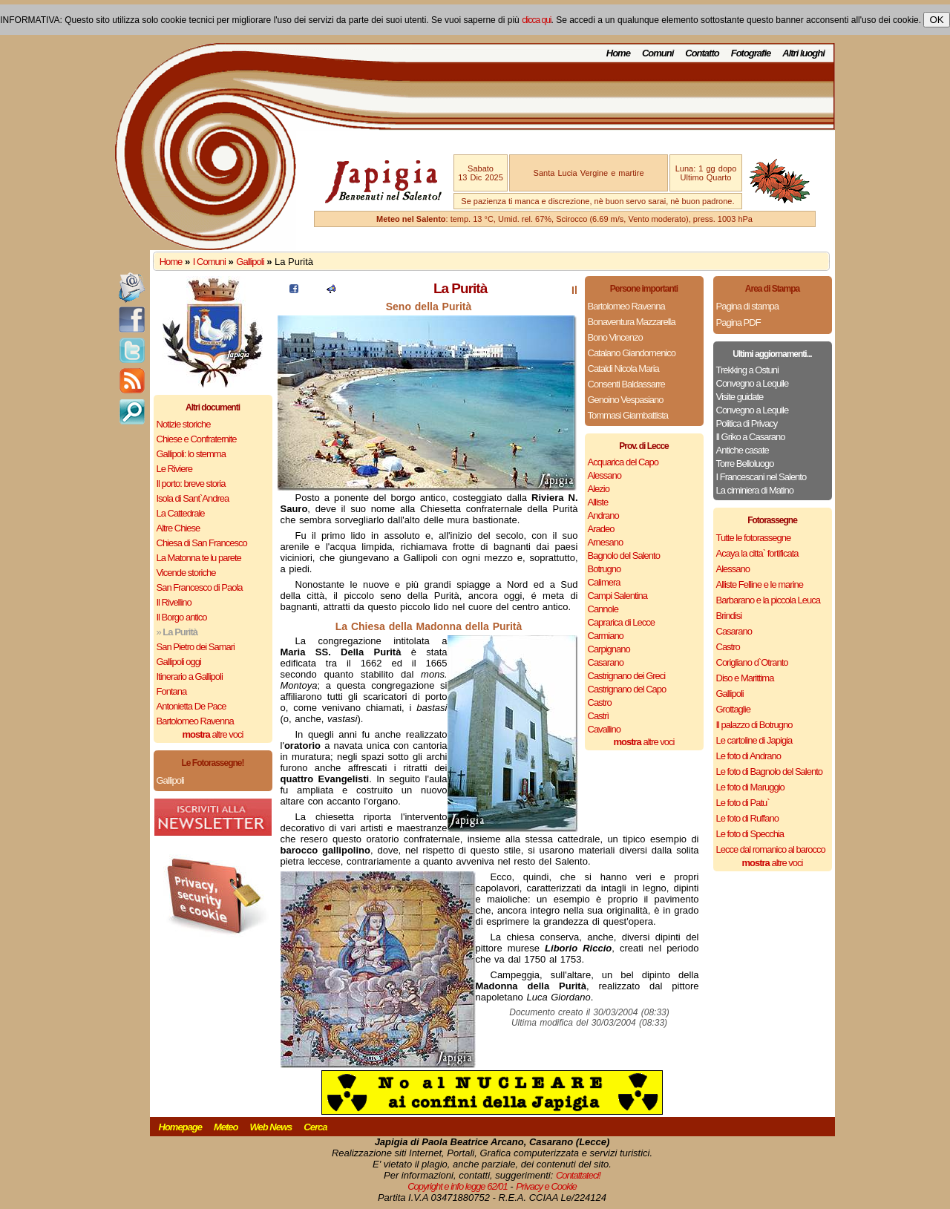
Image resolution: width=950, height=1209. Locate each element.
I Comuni (209, 261)
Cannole (603, 609)
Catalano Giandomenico (631, 352)
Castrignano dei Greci (627, 675)
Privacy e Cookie (546, 1186)
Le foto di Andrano (749, 755)
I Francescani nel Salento (761, 476)
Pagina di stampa (747, 306)
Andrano (603, 515)
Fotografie (751, 53)
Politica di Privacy (747, 423)
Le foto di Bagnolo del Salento (769, 771)
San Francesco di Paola (200, 587)
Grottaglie (733, 709)
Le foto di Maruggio (750, 787)
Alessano (604, 475)
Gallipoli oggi (179, 661)
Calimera (604, 582)
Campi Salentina (617, 595)
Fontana (172, 691)
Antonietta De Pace (191, 706)
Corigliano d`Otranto (752, 662)
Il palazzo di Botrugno (754, 724)
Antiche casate (742, 450)
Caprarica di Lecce (621, 622)
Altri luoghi (803, 53)
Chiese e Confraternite (197, 439)
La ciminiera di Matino (754, 490)
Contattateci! (578, 1175)
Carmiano (605, 635)
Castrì (598, 715)
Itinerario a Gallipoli (190, 676)
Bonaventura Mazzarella (631, 321)
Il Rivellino (174, 602)
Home (618, 53)
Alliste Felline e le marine (760, 584)
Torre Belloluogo (745, 463)
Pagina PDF (738, 322)
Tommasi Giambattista (628, 415)
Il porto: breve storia (191, 483)
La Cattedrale (181, 513)
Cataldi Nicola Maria (623, 368)
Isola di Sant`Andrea (193, 498)
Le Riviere (175, 468)
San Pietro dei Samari (196, 646)
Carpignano (609, 649)
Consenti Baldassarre (626, 384)
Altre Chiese (178, 528)
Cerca (315, 1127)
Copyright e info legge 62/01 (457, 1186)
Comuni (657, 53)
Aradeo (601, 528)
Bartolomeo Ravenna (195, 721)
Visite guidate (740, 396)
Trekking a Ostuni (747, 370)
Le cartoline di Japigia (754, 740)
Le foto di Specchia (750, 833)
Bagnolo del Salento (624, 555)
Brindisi (729, 615)
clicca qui (536, 20)
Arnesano (605, 542)
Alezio (598, 488)
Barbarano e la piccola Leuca (768, 600)
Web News (271, 1127)
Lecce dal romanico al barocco (770, 849)
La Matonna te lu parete (199, 557)
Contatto (701, 53)
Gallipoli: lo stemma (191, 453)
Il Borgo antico (182, 617)
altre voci (213, 734)
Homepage (180, 1127)
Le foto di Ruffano (747, 818)
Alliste (598, 502)
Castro (600, 702)
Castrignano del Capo (627, 689)
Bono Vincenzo (615, 337)
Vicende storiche (186, 572)
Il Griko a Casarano (750, 436)
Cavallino (604, 729)
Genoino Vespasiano (626, 399)
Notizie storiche (184, 424)
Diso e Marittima (745, 678)
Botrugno (604, 568)
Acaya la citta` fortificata (757, 553)
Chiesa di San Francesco (202, 542)
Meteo (226, 1127)
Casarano (605, 662)
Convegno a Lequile (752, 383)
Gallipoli (249, 261)
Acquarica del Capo (623, 462)
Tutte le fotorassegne (753, 537)
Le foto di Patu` (743, 802)
